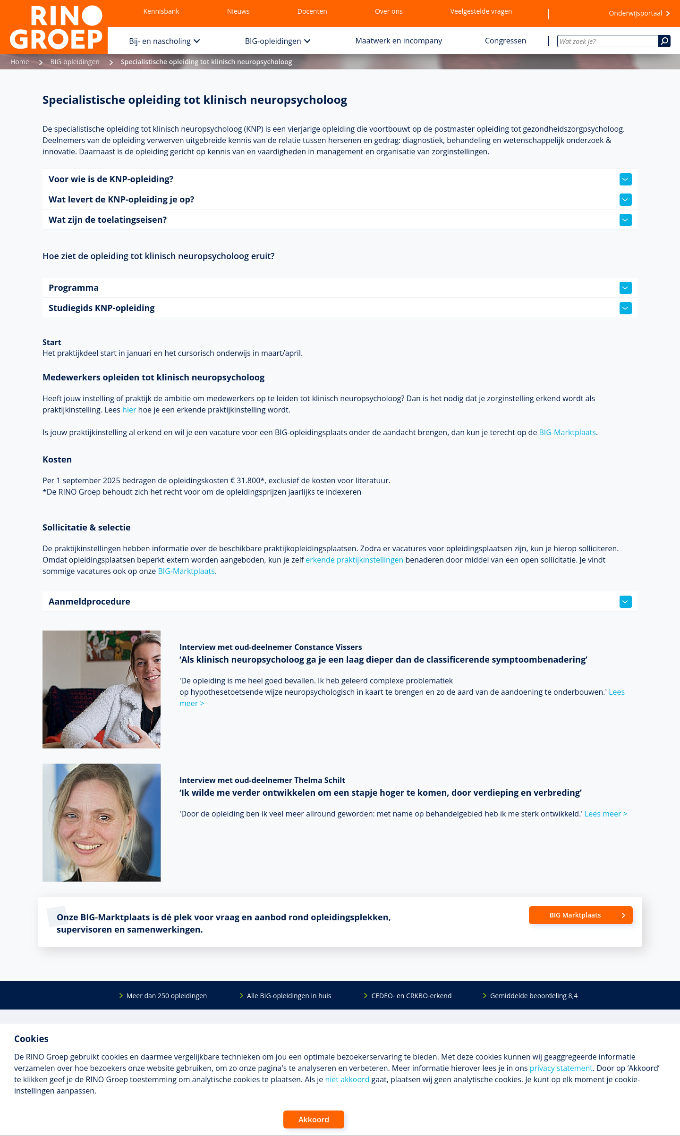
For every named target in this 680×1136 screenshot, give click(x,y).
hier (129, 409)
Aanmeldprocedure (340, 602)
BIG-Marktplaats (567, 432)
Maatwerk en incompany (398, 40)
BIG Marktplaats (575, 914)
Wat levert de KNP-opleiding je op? (340, 200)
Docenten (312, 11)
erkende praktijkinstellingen (354, 560)
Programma (340, 288)
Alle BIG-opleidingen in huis (289, 995)
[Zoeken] (664, 41)
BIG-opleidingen (273, 41)
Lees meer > (606, 813)
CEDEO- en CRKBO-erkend (411, 995)
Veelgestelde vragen (481, 11)
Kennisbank (161, 11)
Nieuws (238, 11)
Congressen (506, 40)
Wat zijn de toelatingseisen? (340, 220)
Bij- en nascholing (160, 41)
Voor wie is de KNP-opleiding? (340, 179)
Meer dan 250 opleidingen (167, 995)
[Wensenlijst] (573, 13)
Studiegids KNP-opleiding (340, 308)
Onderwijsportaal (635, 12)
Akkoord (313, 1119)
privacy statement (561, 1068)
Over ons (389, 11)
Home (19, 61)
